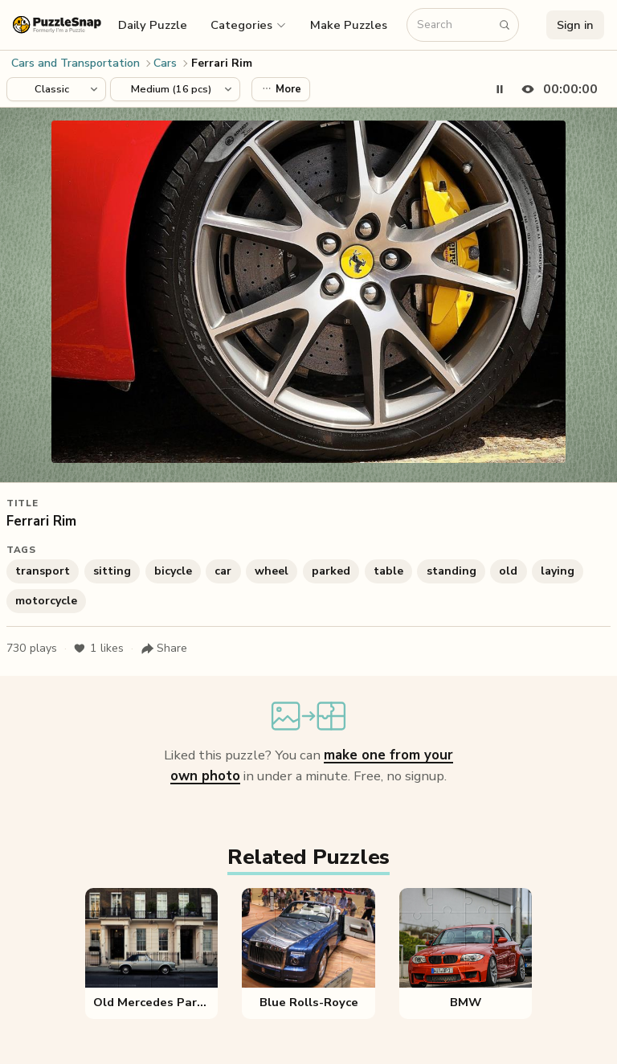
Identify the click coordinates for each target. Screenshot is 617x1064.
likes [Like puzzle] (98, 648)
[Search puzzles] (454, 25)
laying (557, 571)
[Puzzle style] (56, 89)
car (223, 571)
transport (42, 571)
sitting (112, 571)
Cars (165, 63)
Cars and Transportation (75, 63)
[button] (249, 24)
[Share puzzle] (164, 648)
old (508, 571)
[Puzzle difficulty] (175, 89)
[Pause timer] (500, 89)
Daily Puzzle (152, 25)
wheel (271, 571)
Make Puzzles (348, 25)
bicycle (173, 571)
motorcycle (46, 600)
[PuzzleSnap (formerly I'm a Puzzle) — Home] (57, 24)
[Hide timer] (556, 89)
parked (331, 571)
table (388, 571)
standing (451, 571)
